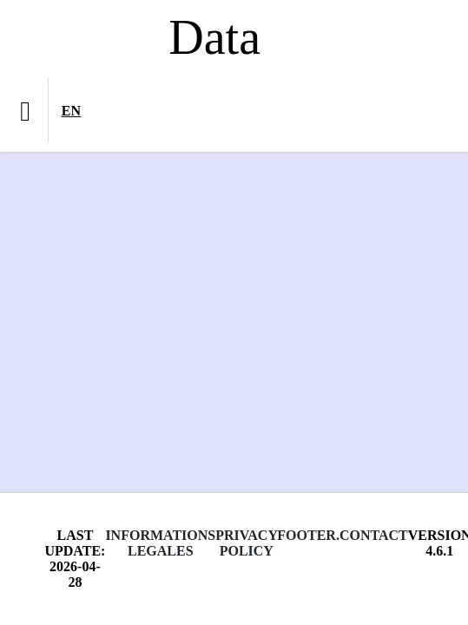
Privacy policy (246, 543)
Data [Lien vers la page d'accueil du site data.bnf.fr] (214, 37)
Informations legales (160, 543)
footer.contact (342, 535)
